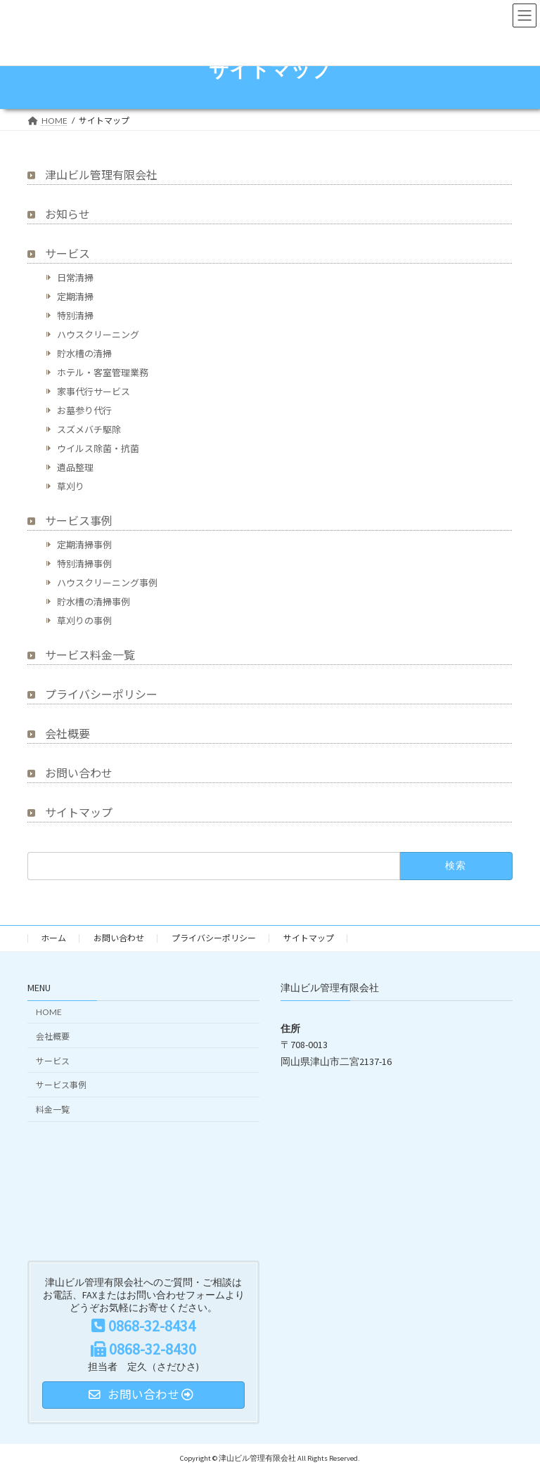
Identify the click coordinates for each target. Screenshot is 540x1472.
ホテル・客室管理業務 (102, 372)
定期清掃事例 (84, 544)
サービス (67, 253)
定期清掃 (75, 296)
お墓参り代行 (84, 410)
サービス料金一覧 (90, 654)
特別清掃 (75, 315)
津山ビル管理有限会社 (101, 174)
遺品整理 (75, 467)
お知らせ (67, 214)
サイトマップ (78, 812)
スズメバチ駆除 (89, 429)
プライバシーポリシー (101, 694)
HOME (49, 1012)
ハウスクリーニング (98, 334)
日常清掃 (75, 277)
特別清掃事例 (84, 563)
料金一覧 (53, 1109)
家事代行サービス (93, 391)
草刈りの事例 (84, 620)
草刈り (70, 486)
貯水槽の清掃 (84, 353)
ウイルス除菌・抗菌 (98, 448)
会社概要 (67, 733)
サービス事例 (78, 520)
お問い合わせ (78, 773)
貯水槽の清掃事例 (93, 601)
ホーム (53, 938)
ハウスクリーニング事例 (107, 582)
